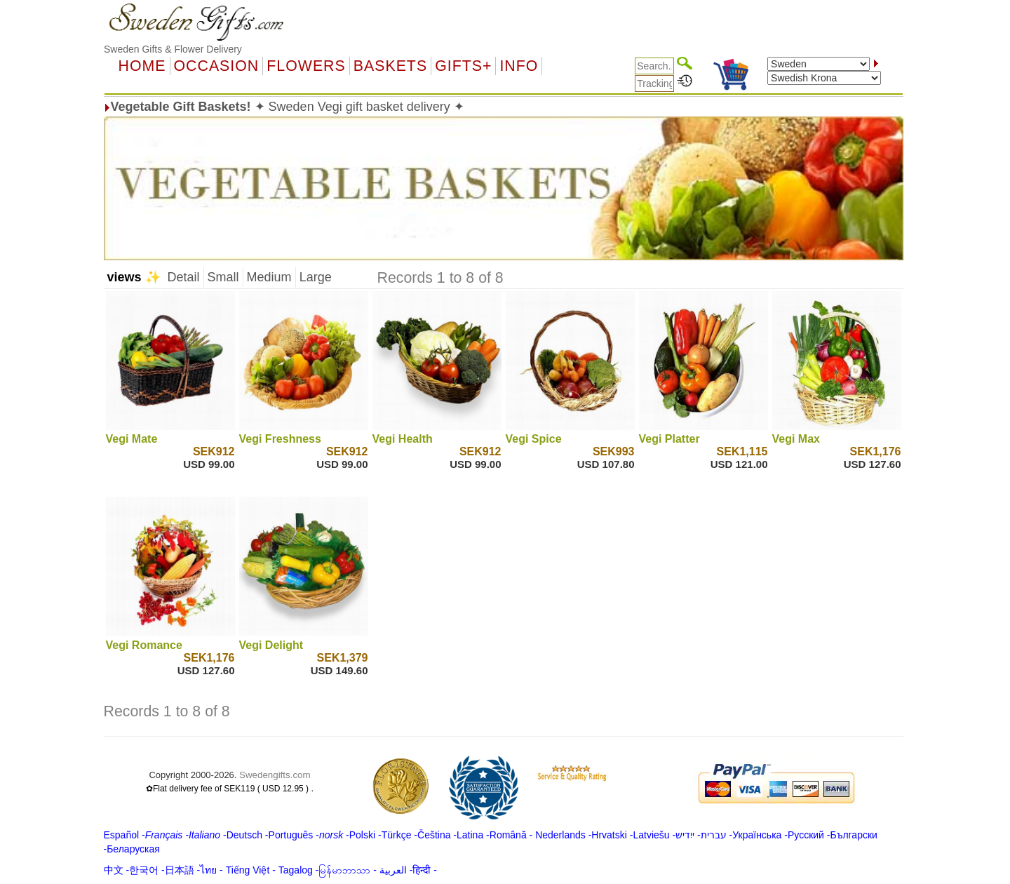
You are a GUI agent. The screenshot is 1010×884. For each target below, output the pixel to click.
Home (142, 66)
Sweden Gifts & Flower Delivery (173, 49)
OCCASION (217, 66)
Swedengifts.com (275, 775)
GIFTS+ (463, 66)
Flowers (306, 66)
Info (518, 66)
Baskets (390, 66)
